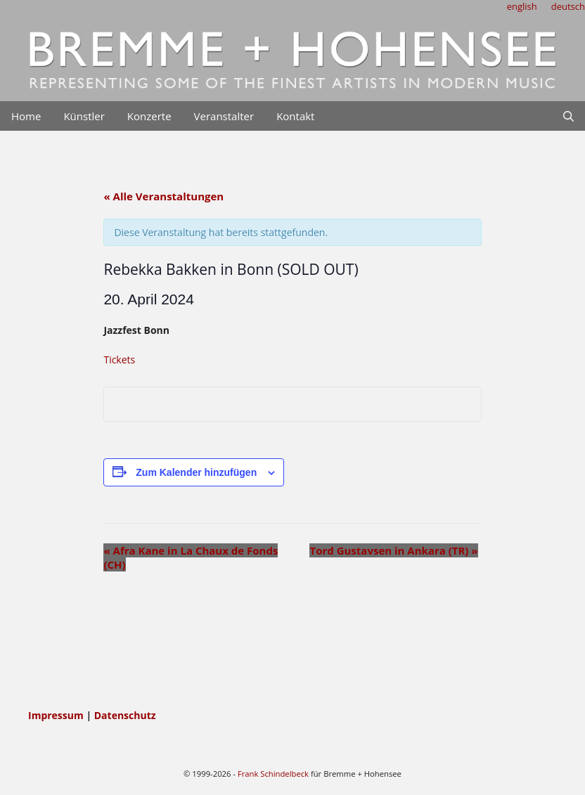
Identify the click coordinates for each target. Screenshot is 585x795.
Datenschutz (125, 715)
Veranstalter (224, 116)
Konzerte (149, 116)
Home (26, 116)
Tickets (119, 359)
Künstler (83, 116)
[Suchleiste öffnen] (568, 116)
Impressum (57, 715)
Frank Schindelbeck (273, 773)
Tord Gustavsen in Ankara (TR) (393, 550)
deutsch (568, 6)
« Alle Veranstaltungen (163, 196)
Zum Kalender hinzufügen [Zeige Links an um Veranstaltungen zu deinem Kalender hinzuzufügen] (196, 472)
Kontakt (295, 116)
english (522, 6)
